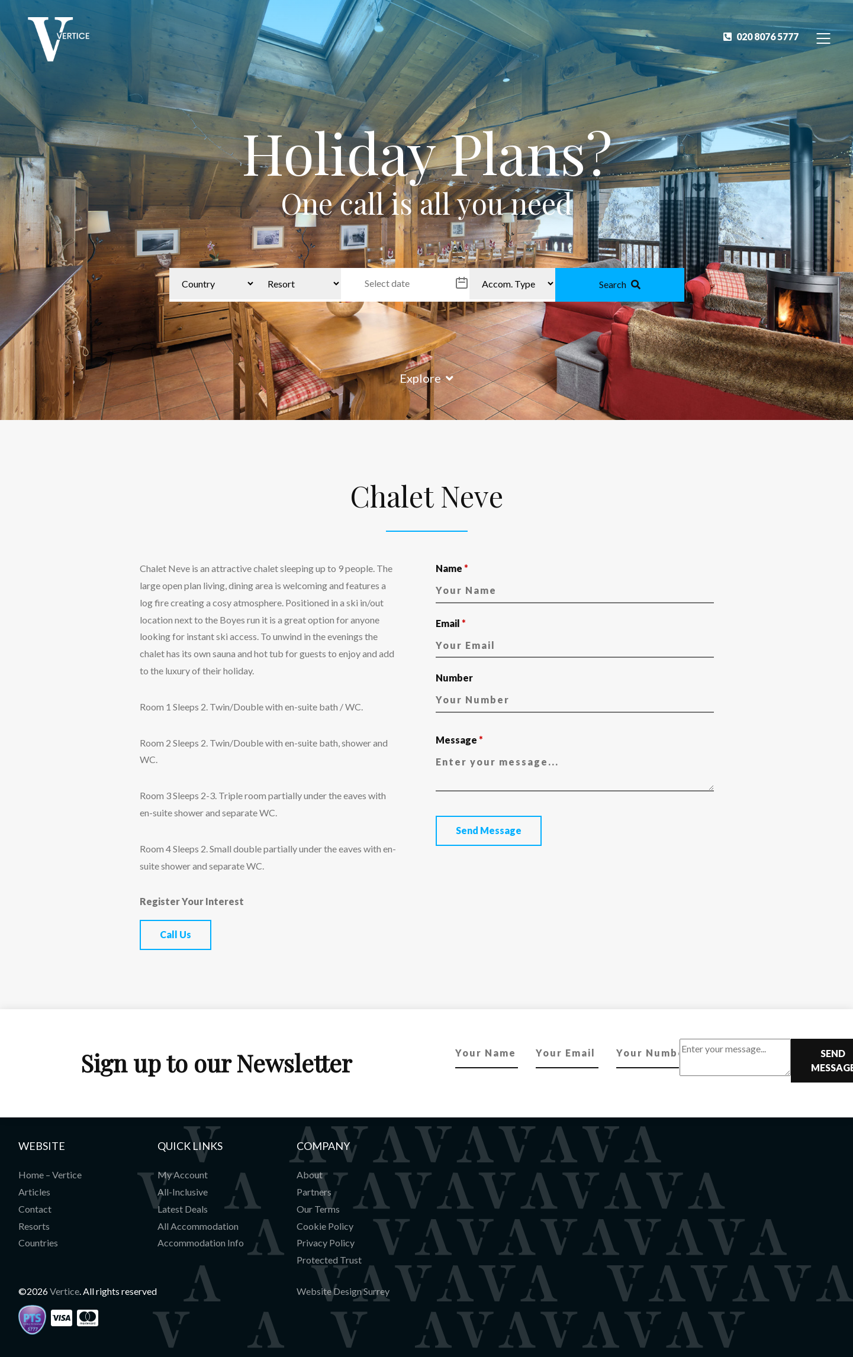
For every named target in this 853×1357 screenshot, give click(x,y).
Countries (38, 1242)
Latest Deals (182, 1208)
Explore (426, 378)
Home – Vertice (50, 1174)
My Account (182, 1174)
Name (452, 568)
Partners (314, 1191)
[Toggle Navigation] (823, 37)
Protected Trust (329, 1259)
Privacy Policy (326, 1242)
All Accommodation (198, 1226)
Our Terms (318, 1208)
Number (454, 677)
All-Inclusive (182, 1191)
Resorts (34, 1226)
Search (619, 284)
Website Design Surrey (343, 1291)
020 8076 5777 (761, 36)
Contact (34, 1208)
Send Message (489, 830)
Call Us (175, 934)
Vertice (64, 1291)
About (310, 1174)
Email (451, 623)
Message (459, 739)
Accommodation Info (200, 1242)
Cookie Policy (325, 1226)
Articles (34, 1191)
